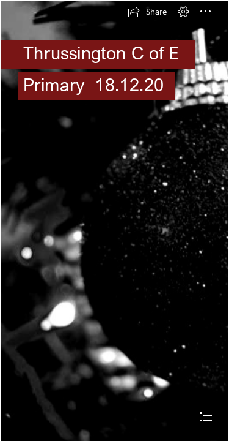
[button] (147, 12)
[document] (114, 220)
